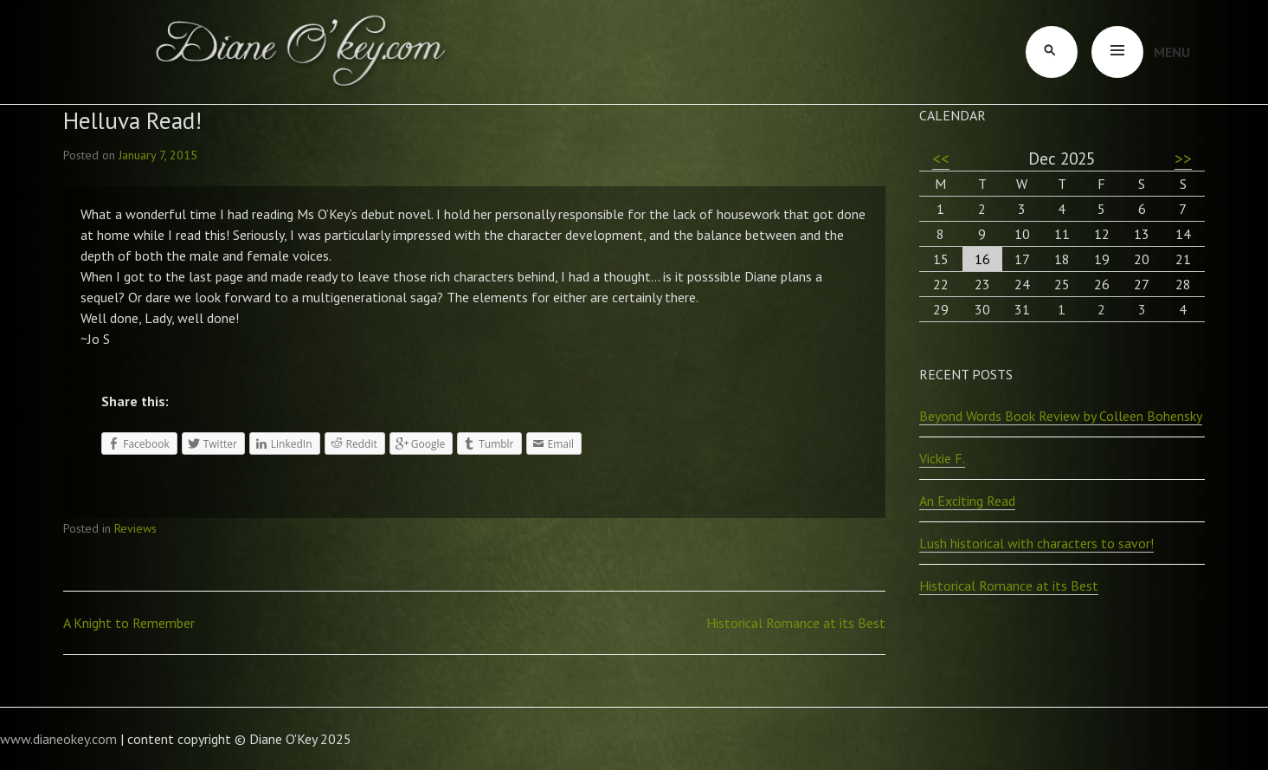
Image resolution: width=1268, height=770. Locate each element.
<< (940, 158)
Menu (1172, 52)
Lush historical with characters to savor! (1036, 543)
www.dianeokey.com (58, 738)
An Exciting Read (967, 500)
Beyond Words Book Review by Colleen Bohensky (1060, 415)
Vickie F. (942, 458)
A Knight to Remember (129, 622)
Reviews (135, 528)
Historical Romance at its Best (795, 622)
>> (1183, 158)
